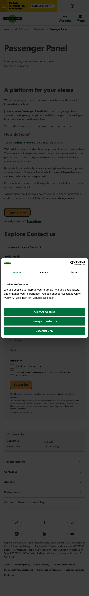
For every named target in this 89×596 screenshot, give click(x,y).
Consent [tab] (16, 272)
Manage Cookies (45, 321)
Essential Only (44, 330)
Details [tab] (44, 272)
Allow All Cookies (44, 311)
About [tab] (73, 272)
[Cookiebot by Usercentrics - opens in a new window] (70, 263)
